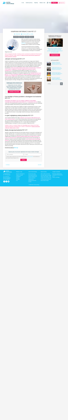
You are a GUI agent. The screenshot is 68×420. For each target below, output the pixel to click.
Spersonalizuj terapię (45, 180)
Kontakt (29, 181)
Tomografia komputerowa (57, 174)
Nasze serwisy (44, 171)
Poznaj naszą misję (32, 173)
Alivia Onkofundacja (32, 171)
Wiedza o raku (43, 2)
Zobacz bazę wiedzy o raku (46, 176)
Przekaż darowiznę (31, 177)
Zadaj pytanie (31, 179)
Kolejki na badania (56, 171)
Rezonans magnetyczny (57, 173)
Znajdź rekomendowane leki (46, 177)
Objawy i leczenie (19, 175)
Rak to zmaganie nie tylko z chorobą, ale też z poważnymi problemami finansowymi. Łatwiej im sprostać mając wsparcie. (23, 55)
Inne (17, 180)
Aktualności (17, 34)
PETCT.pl (23, 43)
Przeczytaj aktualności (32, 175)
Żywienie (17, 177)
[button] (50, 3)
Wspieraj (36, 2)
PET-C (53, 176)
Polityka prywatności (32, 180)
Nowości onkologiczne (20, 173)
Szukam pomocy (29, 2)
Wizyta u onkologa (55, 177)
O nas (23, 2)
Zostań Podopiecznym (32, 176)
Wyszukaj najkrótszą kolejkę (46, 175)
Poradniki (18, 179)
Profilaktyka (18, 176)
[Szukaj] (61, 83)
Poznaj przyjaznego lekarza (46, 179)
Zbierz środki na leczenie (45, 173)
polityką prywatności (30, 156)
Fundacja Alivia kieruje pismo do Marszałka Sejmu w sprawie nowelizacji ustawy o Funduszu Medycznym (57, 74)
